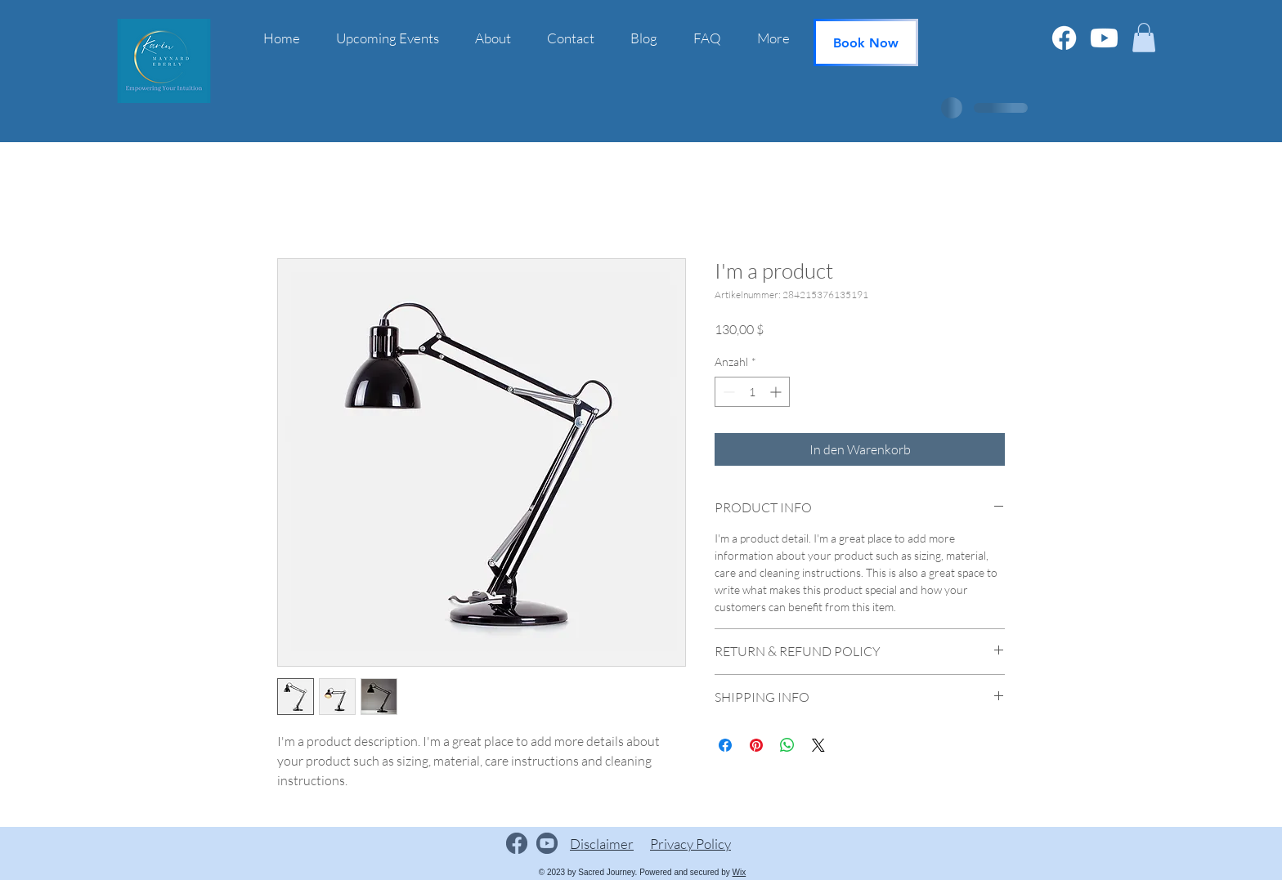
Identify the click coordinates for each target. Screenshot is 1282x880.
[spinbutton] (752, 391)
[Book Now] (866, 42)
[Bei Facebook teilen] (725, 745)
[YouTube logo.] (547, 843)
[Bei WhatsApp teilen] (787, 745)
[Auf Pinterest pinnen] (756, 745)
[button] (1144, 37)
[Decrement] (727, 391)
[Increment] (777, 391)
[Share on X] (818, 745)
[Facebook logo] (516, 843)
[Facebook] (1064, 38)
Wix (739, 872)
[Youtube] (1104, 38)
